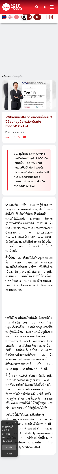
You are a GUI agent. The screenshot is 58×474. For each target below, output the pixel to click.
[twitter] (19, 137)
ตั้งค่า (9, 453)
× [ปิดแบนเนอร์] (15, 422)
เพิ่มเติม (10, 441)
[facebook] (14, 137)
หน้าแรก (6, 76)
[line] (24, 137)
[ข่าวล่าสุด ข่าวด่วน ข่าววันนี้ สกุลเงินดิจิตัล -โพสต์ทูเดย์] (12, 7)
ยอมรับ (9, 447)
